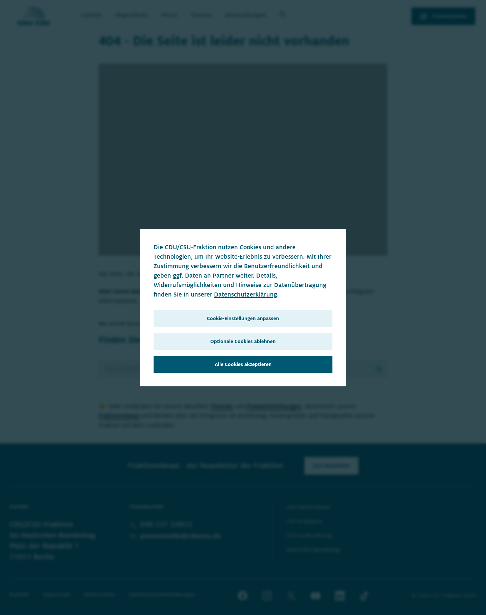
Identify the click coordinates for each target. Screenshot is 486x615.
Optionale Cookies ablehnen (243, 341)
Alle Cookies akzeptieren (243, 364)
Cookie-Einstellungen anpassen (243, 318)
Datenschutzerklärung (245, 294)
